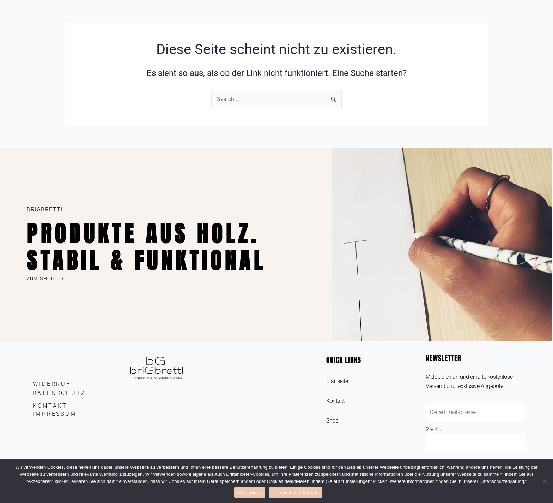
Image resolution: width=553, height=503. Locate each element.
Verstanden (250, 492)
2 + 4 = (434, 429)
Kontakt (335, 400)
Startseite (337, 381)
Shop (332, 420)
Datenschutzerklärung (295, 492)
